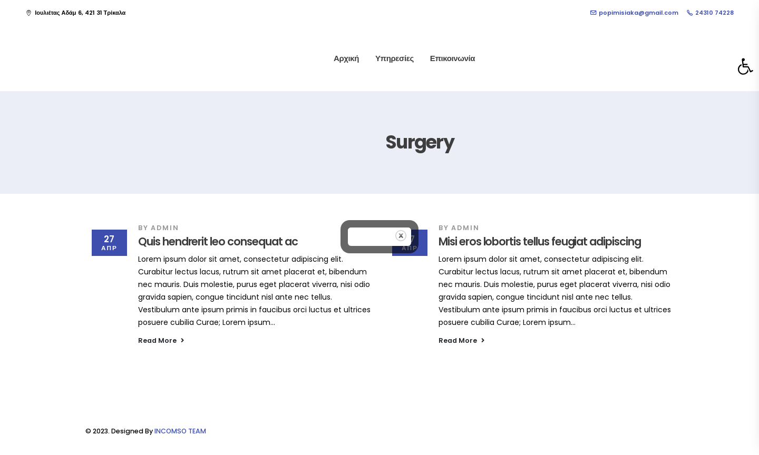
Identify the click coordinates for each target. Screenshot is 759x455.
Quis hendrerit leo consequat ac (217, 241)
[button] (745, 66)
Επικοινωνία (452, 58)
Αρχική (346, 58)
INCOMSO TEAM (180, 431)
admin (165, 227)
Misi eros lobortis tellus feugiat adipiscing (540, 241)
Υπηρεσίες (394, 58)
